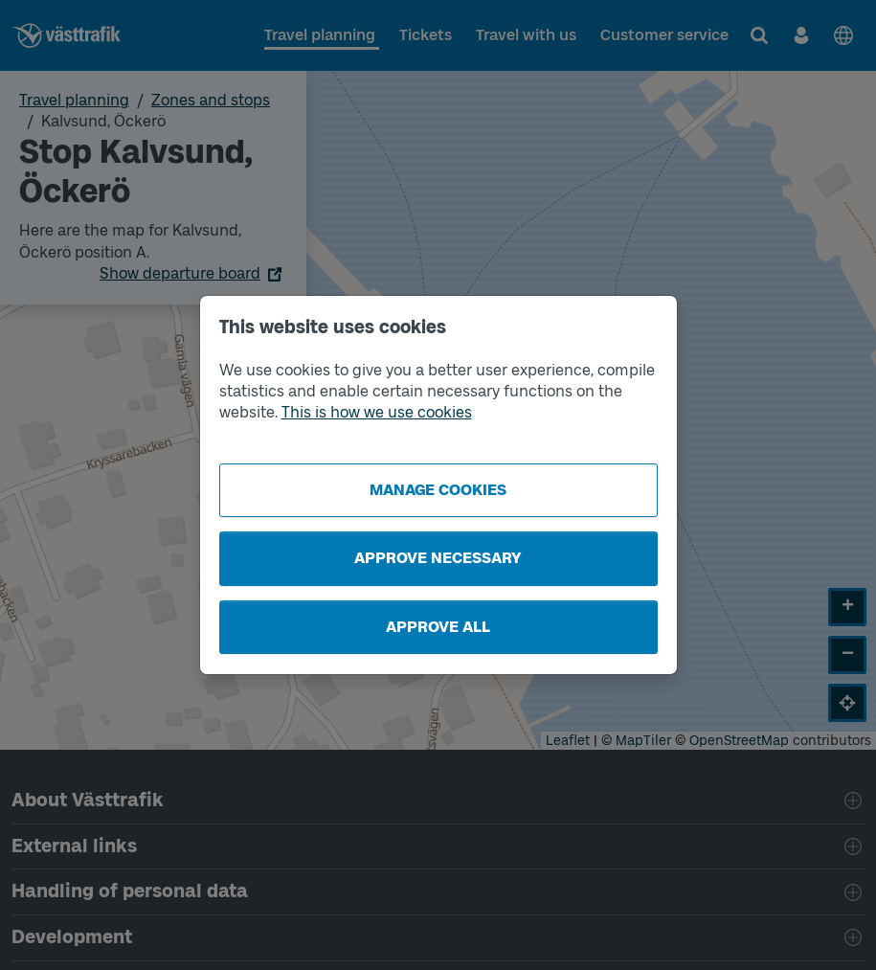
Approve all (438, 627)
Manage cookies (438, 490)
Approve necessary (438, 558)
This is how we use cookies (376, 412)
